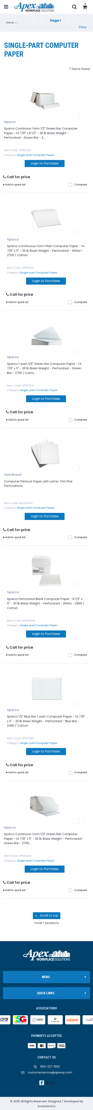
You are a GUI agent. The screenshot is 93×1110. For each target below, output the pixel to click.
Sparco (10, 122)
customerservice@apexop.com (50, 1072)
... (19, 22)
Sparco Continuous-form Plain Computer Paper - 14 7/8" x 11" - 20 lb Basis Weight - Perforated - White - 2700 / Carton (45, 250)
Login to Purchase (45, 163)
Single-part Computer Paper (36, 155)
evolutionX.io (47, 1106)
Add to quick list (14, 184)
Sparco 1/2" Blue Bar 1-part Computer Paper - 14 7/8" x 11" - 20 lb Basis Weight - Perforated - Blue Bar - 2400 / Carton (46, 721)
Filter (83, 27)
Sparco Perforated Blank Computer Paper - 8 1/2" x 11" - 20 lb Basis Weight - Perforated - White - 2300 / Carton (45, 603)
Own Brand (12, 474)
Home (10, 22)
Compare (77, 185)
